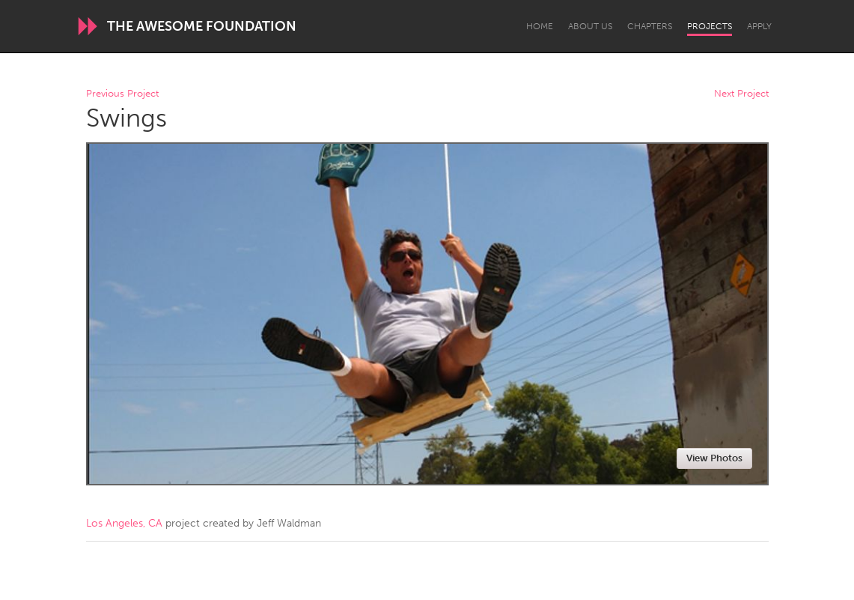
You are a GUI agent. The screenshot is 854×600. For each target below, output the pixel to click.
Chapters (649, 26)
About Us (590, 26)
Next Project (741, 94)
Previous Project (122, 94)
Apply (759, 26)
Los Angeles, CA (124, 523)
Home (539, 26)
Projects (709, 26)
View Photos (714, 458)
